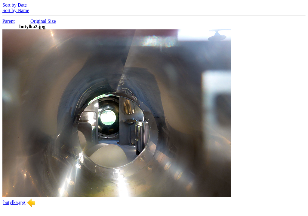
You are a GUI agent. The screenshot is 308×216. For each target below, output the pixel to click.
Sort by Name (15, 10)
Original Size (43, 21)
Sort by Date (14, 5)
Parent (8, 21)
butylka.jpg (19, 202)
